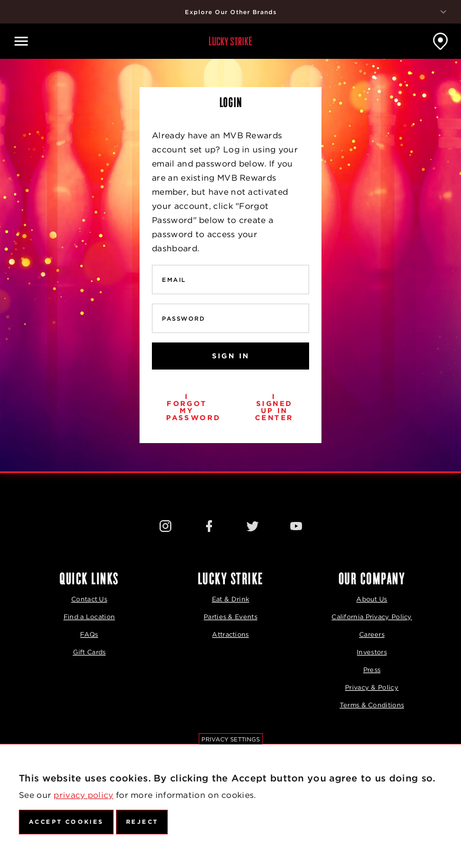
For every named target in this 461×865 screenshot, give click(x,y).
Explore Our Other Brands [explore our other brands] (317, 12)
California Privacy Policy (371, 617)
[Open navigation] (21, 41)
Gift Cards (89, 652)
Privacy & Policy (372, 687)
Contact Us (89, 599)
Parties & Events (230, 617)
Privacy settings (230, 739)
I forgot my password (193, 407)
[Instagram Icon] (165, 525)
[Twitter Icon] (253, 525)
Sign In (231, 355)
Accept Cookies (66, 821)
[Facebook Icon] (209, 525)
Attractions (230, 634)
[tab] (230, 102)
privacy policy (83, 795)
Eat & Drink (230, 599)
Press (372, 670)
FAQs (89, 634)
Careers (371, 634)
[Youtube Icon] (296, 525)
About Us (371, 599)
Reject (142, 821)
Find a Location (89, 617)
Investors (372, 652)
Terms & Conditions (372, 705)
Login (231, 102)
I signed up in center (274, 407)
